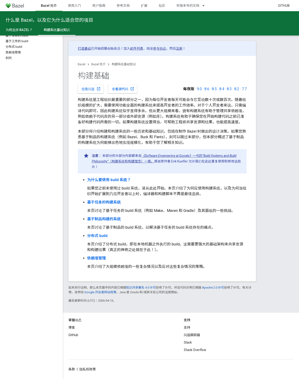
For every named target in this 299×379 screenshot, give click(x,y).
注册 (179, 48)
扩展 (144, 5)
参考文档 (123, 5)
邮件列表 (136, 48)
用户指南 (98, 5)
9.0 (199, 89)
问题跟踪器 (192, 335)
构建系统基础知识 (124, 64)
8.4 (221, 89)
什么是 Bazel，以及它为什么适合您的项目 (49, 20)
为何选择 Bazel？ (19, 30)
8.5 (214, 89)
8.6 (206, 89)
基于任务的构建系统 (104, 202)
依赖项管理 (96, 258)
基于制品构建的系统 (104, 219)
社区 (162, 5)
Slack (188, 342)
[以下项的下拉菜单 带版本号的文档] (205, 5)
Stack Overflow (195, 350)
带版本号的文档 (187, 5)
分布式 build (97, 236)
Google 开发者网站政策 (100, 292)
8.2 (236, 89)
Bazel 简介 (98, 64)
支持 (187, 327)
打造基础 (84, 48)
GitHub (284, 5)
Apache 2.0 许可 (213, 287)
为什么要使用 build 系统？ (109, 180)
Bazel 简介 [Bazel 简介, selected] (49, 5)
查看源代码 (123, 89)
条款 (71, 369)
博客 (71, 327)
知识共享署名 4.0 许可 (141, 287)
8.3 (229, 89)
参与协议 (159, 48)
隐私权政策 (87, 369)
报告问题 (91, 89)
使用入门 (74, 5)
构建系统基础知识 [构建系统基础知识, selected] (57, 30)
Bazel (81, 64)
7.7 (244, 89)
